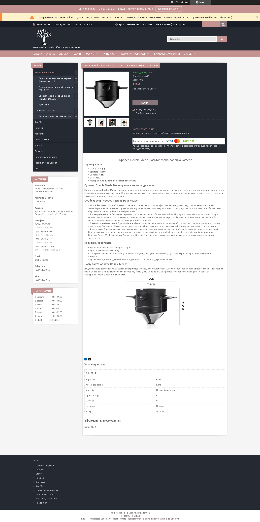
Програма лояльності (46, 157)
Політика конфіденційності (166, 519)
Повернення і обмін (45, 494)
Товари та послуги (83, 54)
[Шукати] (222, 39)
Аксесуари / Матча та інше (52, 116)
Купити (145, 102)
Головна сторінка (45, 465)
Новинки (39, 128)
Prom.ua (146, 513)
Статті (38, 168)
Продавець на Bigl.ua (130, 516)
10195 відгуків (182, 2)
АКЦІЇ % (50, 54)
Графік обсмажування (166, 54)
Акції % (38, 122)
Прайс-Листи (109, 54)
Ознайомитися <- (168, 8)
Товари (39, 469)
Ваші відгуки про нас (46, 498)
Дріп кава (44, 104)
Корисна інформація (133, 54)
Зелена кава (45, 110)
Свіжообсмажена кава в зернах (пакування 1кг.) (55, 80)
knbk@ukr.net (41, 260)
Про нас (39, 151)
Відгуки (63, 54)
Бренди (188, 54)
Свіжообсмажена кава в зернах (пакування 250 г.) (55, 97)
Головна (37, 54)
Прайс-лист (41, 503)
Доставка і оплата (44, 139)
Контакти (39, 133)
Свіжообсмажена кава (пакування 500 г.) (56, 88)
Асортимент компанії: (46, 72)
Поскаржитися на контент (140, 519)
